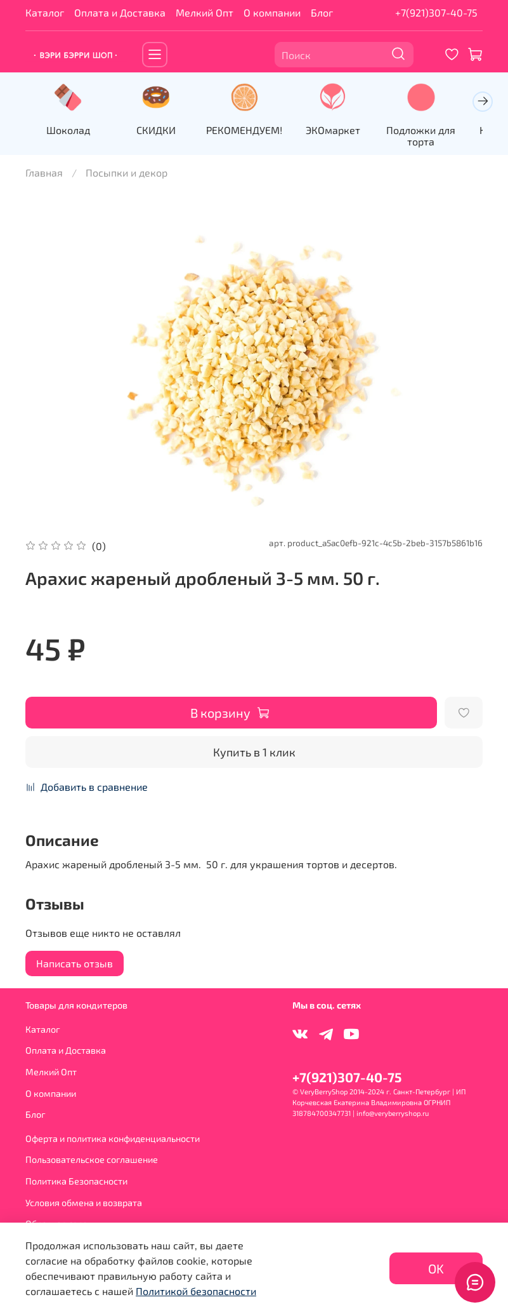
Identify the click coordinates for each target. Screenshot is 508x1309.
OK (436, 1268)
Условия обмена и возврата (83, 1202)
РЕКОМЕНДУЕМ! (254, 131)
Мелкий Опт (204, 12)
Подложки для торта (437, 137)
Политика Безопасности (76, 1181)
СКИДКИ (161, 131)
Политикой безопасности (196, 1291)
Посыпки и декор (126, 174)
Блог (322, 12)
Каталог (44, 12)
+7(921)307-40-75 (436, 12)
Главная (44, 174)
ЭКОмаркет (346, 131)
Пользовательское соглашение (91, 1159)
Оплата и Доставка (120, 12)
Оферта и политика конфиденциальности (112, 1138)
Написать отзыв (74, 965)
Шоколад (70, 131)
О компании (272, 12)
